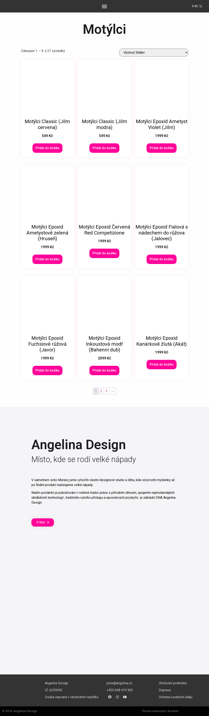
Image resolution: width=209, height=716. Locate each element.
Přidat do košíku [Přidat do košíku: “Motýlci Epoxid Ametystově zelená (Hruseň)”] (47, 259)
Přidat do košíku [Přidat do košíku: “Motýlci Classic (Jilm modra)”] (104, 148)
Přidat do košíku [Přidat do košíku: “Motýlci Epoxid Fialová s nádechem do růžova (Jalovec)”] (161, 259)
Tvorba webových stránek (160, 711)
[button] (104, 6)
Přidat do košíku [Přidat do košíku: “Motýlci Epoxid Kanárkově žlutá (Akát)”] (161, 364)
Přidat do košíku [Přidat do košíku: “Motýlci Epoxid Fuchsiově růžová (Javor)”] (47, 370)
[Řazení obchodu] (153, 53)
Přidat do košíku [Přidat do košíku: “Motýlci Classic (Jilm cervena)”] (47, 148)
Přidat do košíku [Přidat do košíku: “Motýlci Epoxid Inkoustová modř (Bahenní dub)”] (104, 370)
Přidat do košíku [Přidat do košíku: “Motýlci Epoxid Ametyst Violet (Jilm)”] (161, 148)
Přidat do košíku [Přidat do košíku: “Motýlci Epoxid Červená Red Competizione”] (104, 253)
